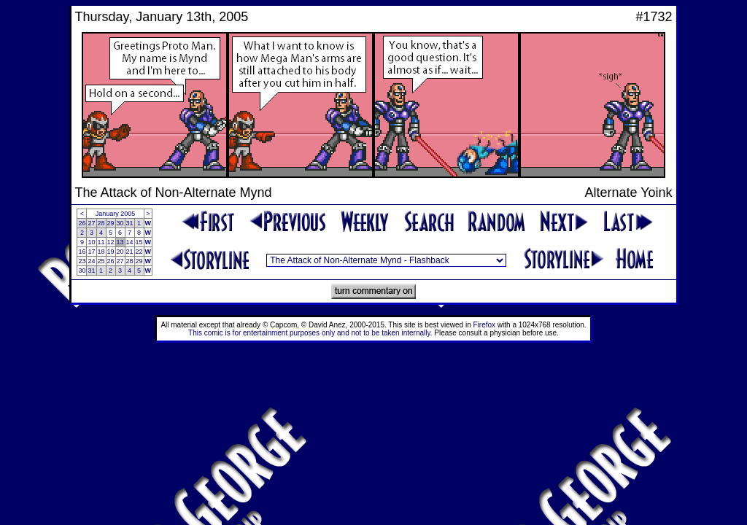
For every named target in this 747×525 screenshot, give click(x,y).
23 (81, 261)
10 (91, 242)
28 (101, 223)
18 (101, 251)
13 (120, 242)
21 (129, 251)
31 (129, 223)
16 (81, 251)
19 (111, 251)
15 (139, 242)
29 (111, 223)
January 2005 (116, 213)
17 (91, 251)
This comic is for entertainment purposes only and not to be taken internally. (310, 333)
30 (120, 223)
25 (101, 261)
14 (129, 242)
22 (139, 251)
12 (111, 242)
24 (91, 261)
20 (120, 251)
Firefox (484, 325)
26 (81, 223)
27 (91, 223)
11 (101, 242)
